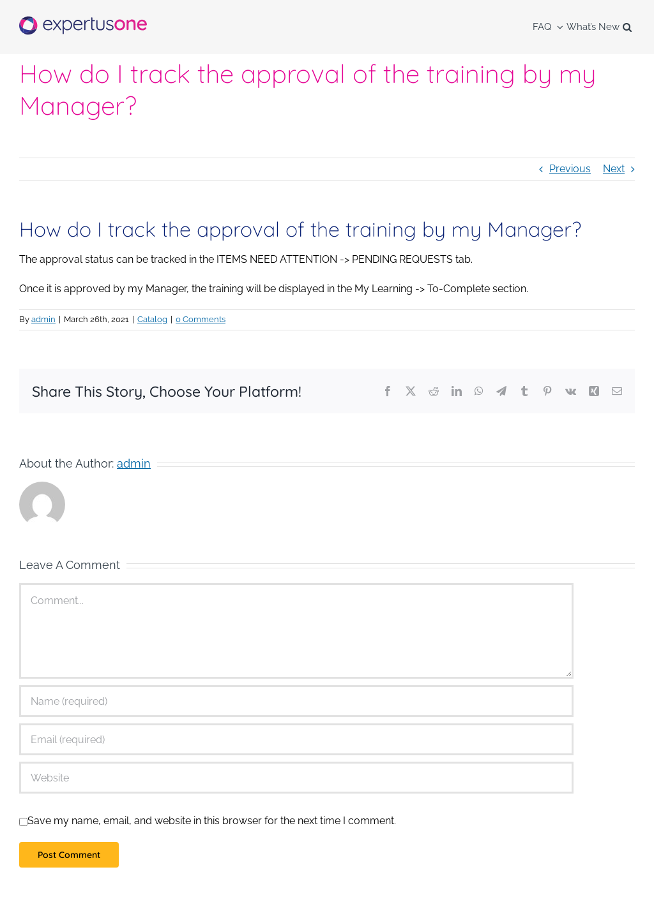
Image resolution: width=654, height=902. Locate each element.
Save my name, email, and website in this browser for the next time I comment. (211, 821)
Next (614, 169)
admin (43, 319)
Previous (570, 169)
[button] (627, 27)
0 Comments (200, 319)
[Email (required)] (296, 739)
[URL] (296, 778)
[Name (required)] (296, 701)
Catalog (152, 319)
